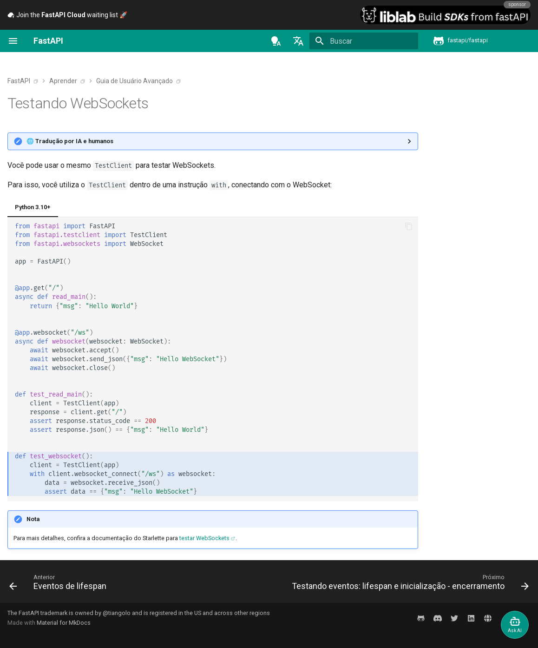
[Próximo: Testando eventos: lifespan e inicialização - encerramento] (408, 584)
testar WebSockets (204, 538)
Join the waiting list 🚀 (67, 15)
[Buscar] (363, 41)
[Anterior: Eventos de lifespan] (60, 584)
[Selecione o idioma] (298, 41)
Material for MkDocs (64, 622)
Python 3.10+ (33, 207)
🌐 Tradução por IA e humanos (69, 141)
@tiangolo (117, 612)
